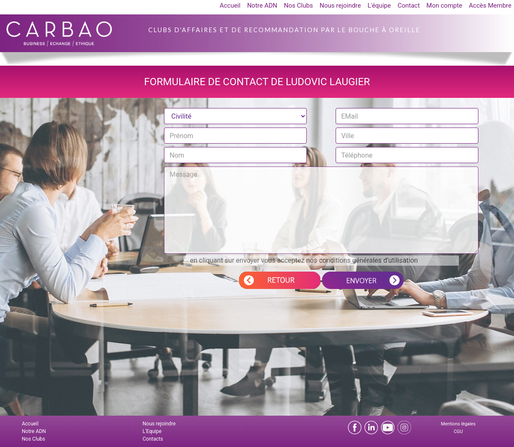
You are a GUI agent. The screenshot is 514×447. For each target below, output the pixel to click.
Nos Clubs (298, 5)
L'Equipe (152, 431)
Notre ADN (262, 5)
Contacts (153, 439)
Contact (408, 5)
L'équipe (379, 5)
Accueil (229, 5)
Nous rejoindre (340, 5)
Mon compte (444, 5)
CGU (458, 431)
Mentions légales (458, 424)
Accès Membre (490, 5)
